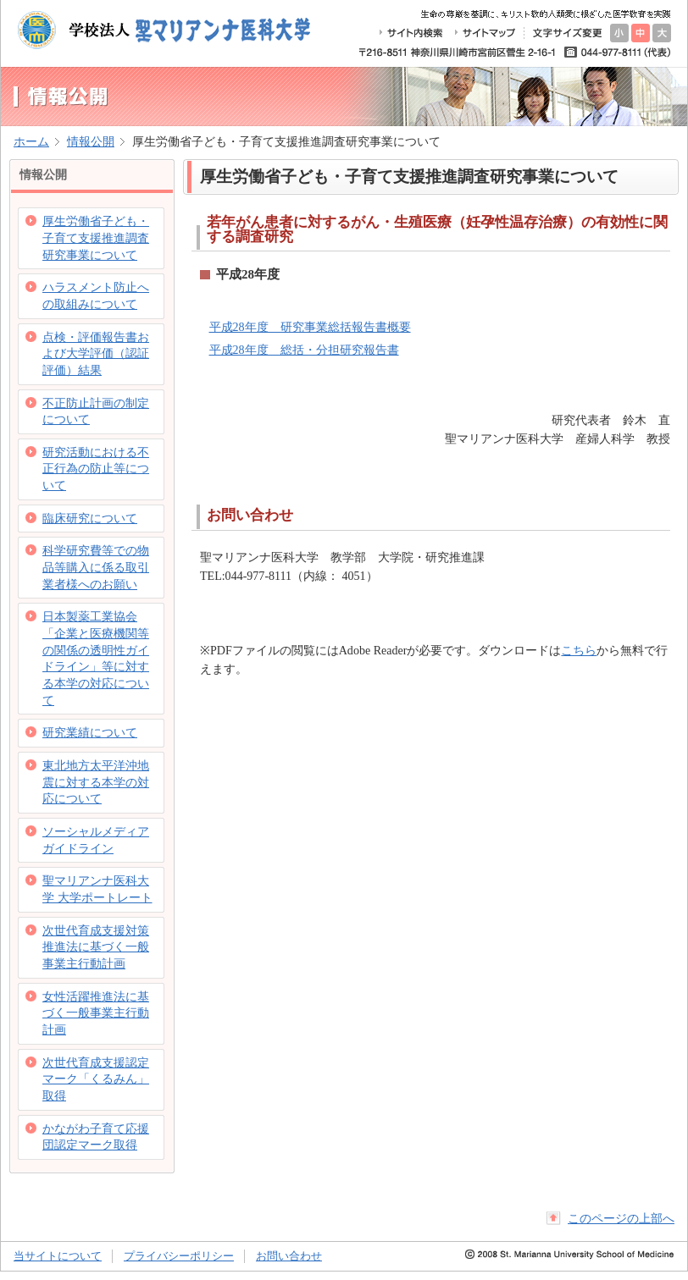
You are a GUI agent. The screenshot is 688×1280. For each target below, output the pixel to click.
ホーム (31, 141)
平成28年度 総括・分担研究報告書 (304, 349)
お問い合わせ (289, 1256)
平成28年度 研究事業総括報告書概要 (310, 327)
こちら (578, 650)
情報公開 (90, 141)
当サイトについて (58, 1256)
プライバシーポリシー (179, 1256)
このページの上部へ (621, 1218)
